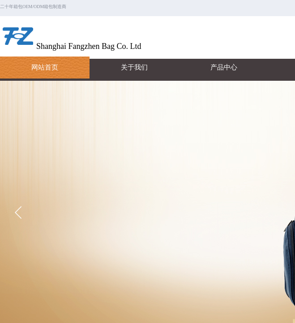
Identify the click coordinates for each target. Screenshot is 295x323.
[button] (18, 212)
